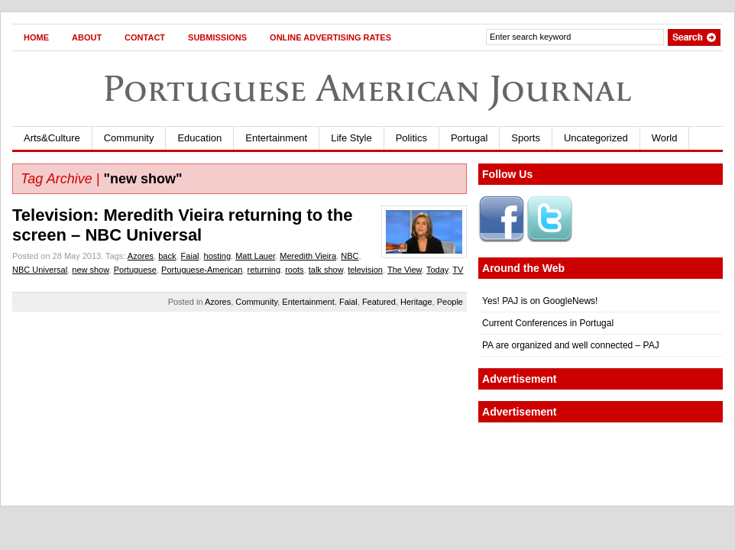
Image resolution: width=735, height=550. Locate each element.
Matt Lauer (255, 255)
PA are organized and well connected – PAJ (570, 345)
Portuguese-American (201, 269)
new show (90, 269)
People (450, 301)
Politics (411, 138)
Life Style (351, 138)
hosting (217, 255)
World (665, 138)
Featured (379, 301)
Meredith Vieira (308, 255)
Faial (190, 255)
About (87, 37)
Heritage (416, 301)
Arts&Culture (52, 138)
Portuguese (135, 269)
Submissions (217, 37)
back (167, 255)
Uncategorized (596, 138)
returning (264, 269)
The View (404, 269)
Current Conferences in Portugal (548, 323)
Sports (525, 138)
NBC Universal (39, 269)
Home (36, 37)
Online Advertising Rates (330, 37)
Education (199, 138)
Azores (141, 255)
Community (129, 138)
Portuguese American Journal (367, 88)
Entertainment (276, 138)
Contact (145, 37)
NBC (349, 255)
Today (437, 269)
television (365, 269)
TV (457, 269)
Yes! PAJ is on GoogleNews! (539, 301)
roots (294, 269)
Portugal (469, 138)
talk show (326, 269)
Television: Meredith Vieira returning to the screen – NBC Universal (182, 224)
